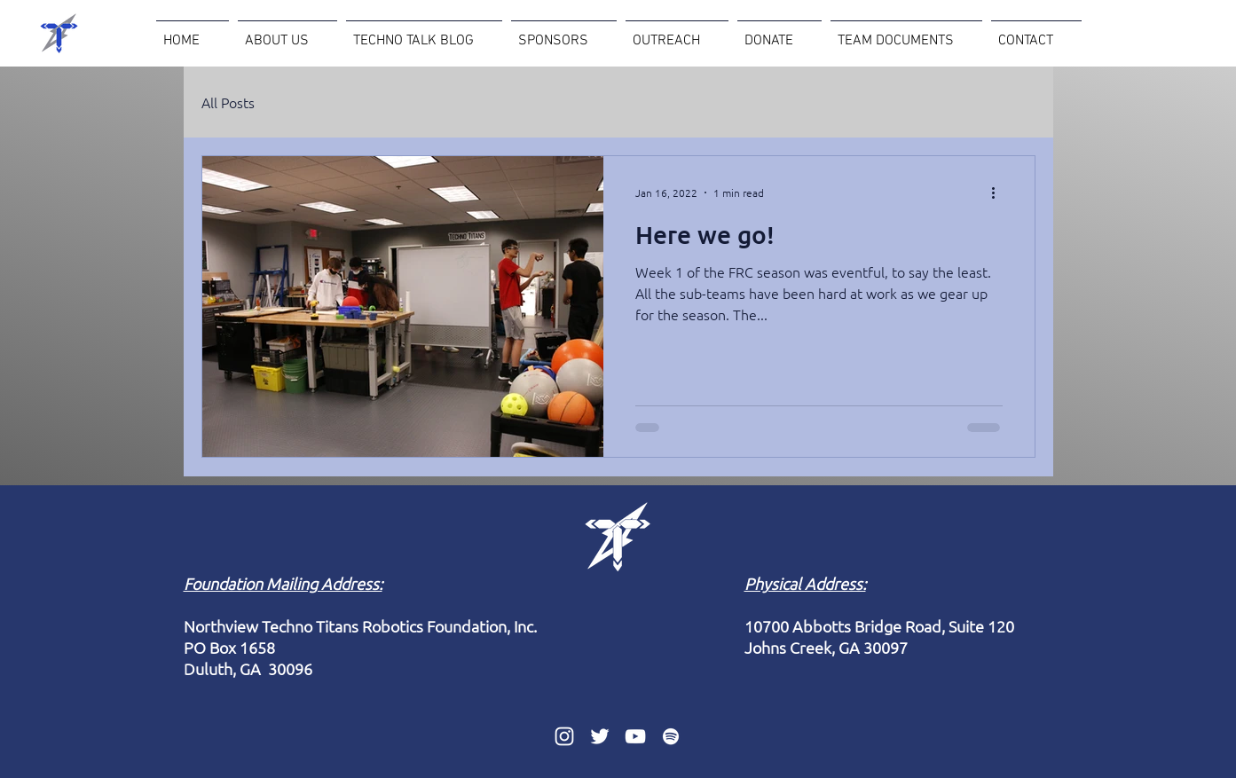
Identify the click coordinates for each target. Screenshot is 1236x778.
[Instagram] (564, 736)
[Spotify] (670, 736)
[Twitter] (599, 736)
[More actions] (1000, 192)
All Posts (228, 102)
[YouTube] (635, 736)
